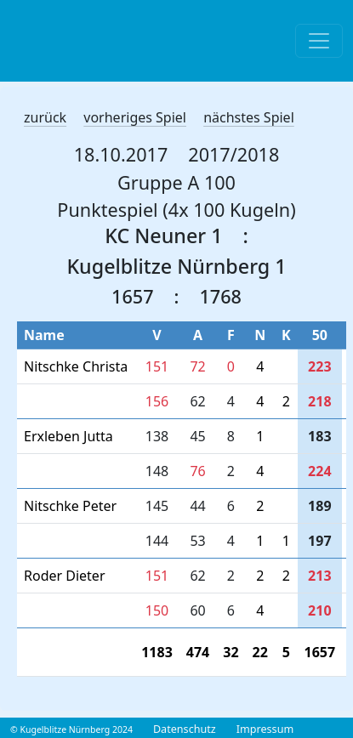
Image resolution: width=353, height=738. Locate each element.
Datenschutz (184, 729)
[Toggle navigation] (319, 41)
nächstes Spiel (248, 117)
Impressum (264, 729)
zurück (45, 117)
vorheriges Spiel (134, 117)
